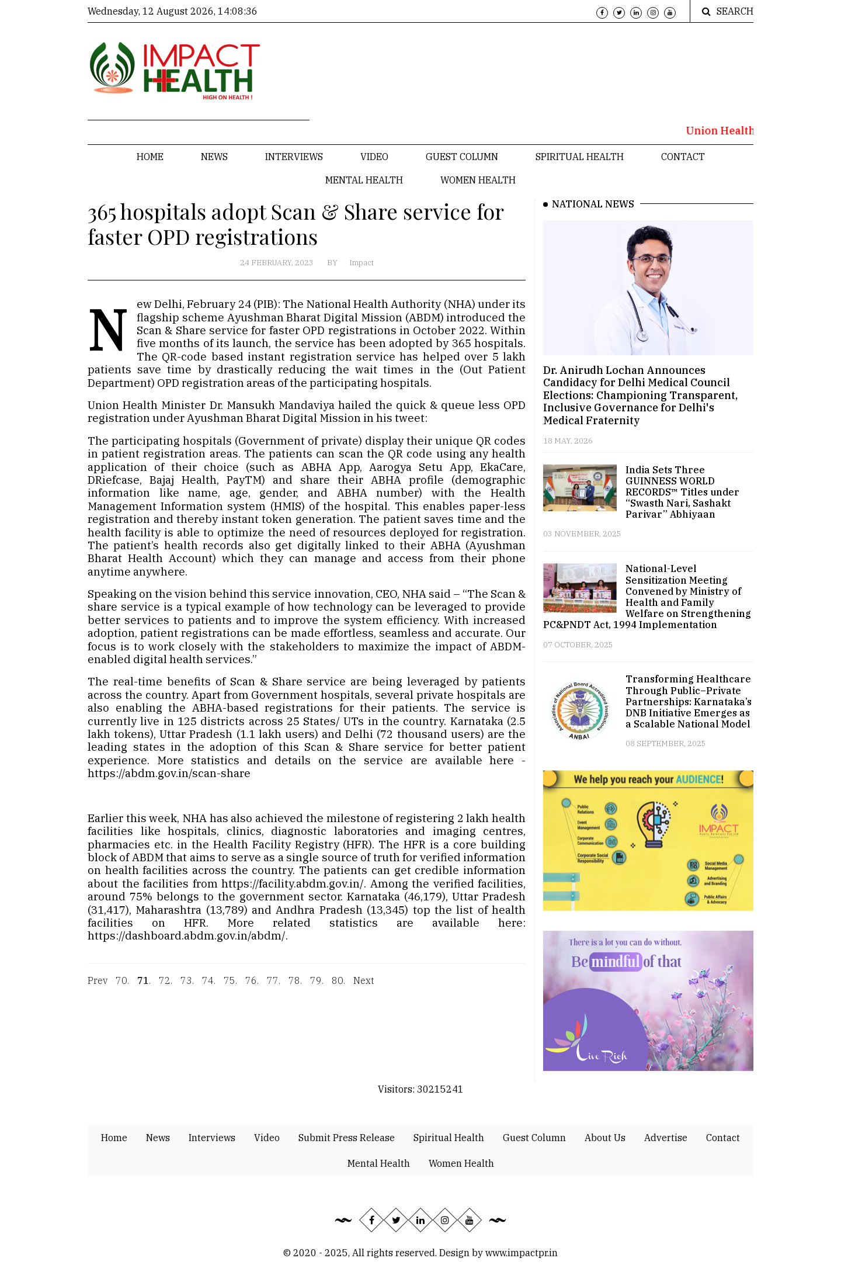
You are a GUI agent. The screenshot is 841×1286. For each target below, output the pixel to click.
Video (374, 156)
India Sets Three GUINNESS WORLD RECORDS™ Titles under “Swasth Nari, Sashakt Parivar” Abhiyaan (682, 492)
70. (122, 988)
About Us (605, 1137)
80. (338, 988)
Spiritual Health (580, 156)
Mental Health (364, 180)
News (214, 156)
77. (273, 988)
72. (165, 988)
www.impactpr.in (521, 1253)
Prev (97, 988)
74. (209, 988)
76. (252, 988)
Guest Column (462, 156)
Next (363, 988)
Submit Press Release (346, 1137)
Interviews (294, 156)
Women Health (478, 180)
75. (230, 988)
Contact (683, 156)
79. (317, 988)
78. (295, 988)
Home (150, 156)
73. (187, 988)
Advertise (665, 1137)
